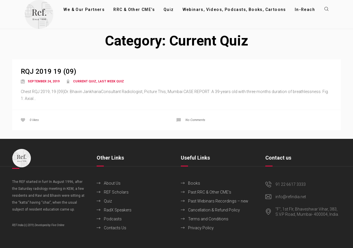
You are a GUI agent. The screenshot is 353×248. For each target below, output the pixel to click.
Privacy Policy (201, 228)
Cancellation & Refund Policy (214, 210)
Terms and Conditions (208, 219)
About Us (112, 183)
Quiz (108, 201)
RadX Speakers (118, 210)
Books (194, 183)
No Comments (195, 120)
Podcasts (113, 219)
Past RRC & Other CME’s (209, 192)
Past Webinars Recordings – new (218, 201)
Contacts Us (115, 228)
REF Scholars (116, 192)
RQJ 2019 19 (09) (48, 71)
